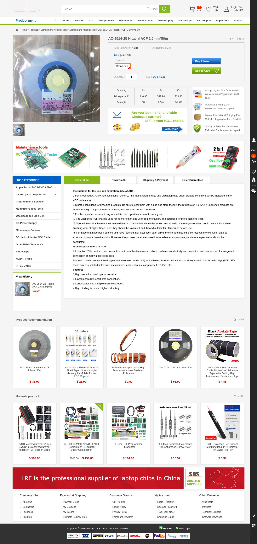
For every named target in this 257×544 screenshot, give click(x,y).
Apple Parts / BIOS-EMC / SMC (34, 187)
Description (82, 180)
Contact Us (28, 507)
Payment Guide (71, 502)
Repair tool (222, 20)
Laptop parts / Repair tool (54, 30)
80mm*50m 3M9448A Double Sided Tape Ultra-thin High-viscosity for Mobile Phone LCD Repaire (81, 372)
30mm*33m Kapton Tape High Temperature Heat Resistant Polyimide (128, 370)
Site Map (27, 517)
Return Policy (119, 507)
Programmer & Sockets (30, 201)
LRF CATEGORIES (27, 180)
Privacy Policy (119, 512)
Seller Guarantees (192, 180)
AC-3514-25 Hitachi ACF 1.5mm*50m (43, 285)
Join (241, 7)
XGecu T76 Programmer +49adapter (128, 445)
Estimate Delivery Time (75, 517)
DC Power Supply (26, 223)
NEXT (240, 38)
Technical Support (211, 512)
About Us (27, 502)
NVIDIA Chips (24, 258)
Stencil (238, 20)
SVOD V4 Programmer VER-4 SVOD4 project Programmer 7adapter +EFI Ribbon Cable (34, 447)
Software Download (212, 517)
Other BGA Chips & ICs (29, 244)
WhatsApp (184, 528)
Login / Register (165, 502)
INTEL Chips (23, 265)
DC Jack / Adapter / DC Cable (33, 237)
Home (24, 30)
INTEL (66, 20)
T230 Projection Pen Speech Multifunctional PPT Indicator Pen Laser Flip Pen (222, 447)
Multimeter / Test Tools (29, 208)
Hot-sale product (27, 396)
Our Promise (118, 502)
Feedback (28, 512)
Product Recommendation (34, 319)
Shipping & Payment (155, 180)
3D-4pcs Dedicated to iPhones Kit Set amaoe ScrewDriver (175, 445)
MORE (240, 319)
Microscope (185, 20)
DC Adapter (204, 20)
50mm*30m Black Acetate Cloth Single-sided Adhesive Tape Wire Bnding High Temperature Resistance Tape (222, 372)
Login (234, 7)
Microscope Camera (28, 230)
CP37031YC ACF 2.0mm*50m (175, 367)
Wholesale (171, 129)
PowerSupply (165, 20)
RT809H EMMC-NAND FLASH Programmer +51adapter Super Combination (81, 447)
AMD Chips (22, 251)
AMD (91, 20)
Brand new (123, 67)
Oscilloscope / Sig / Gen (30, 215)
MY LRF (239, 10)
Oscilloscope (144, 20)
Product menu (26, 20)
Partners (206, 507)
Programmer (106, 20)
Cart (199, 10)
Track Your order (165, 512)
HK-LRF (167, 528)
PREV (229, 38)
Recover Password (167, 507)
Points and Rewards (122, 517)
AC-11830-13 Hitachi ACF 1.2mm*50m (34, 369)
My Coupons (69, 507)
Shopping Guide (165, 517)
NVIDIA (79, 20)
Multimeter (125, 20)
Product (34, 30)
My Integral (68, 512)
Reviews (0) (119, 180)
